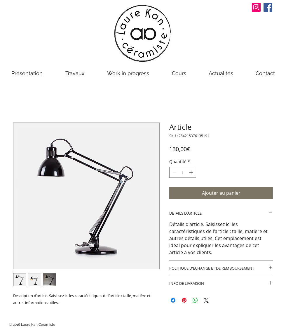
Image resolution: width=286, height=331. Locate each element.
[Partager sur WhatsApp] (195, 300)
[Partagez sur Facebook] (173, 300)
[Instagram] (256, 7)
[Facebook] (268, 7)
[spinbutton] (182, 172)
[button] (27, 73)
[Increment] (191, 172)
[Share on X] (206, 300)
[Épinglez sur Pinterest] (184, 300)
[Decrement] (173, 172)
